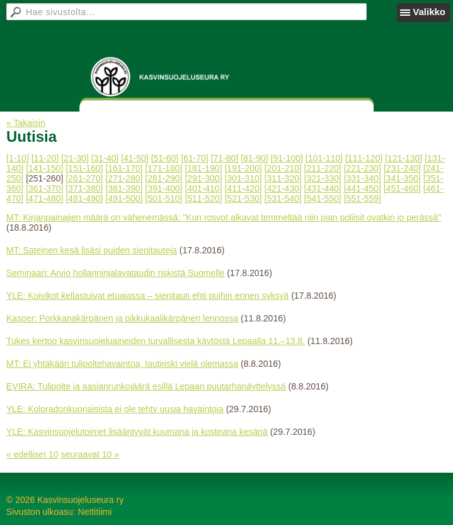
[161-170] (123, 168)
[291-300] (203, 178)
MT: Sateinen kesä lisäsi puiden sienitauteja (91, 250)
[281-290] (163, 178)
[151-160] (84, 168)
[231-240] (402, 168)
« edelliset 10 (32, 454)
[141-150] (44, 168)
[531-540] (283, 198)
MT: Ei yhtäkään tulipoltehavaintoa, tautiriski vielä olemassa (122, 364)
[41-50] (135, 158)
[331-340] (362, 178)
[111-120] (363, 158)
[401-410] (203, 188)
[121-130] (403, 158)
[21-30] (75, 158)
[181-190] (203, 168)
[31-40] (105, 158)
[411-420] (242, 188)
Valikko (429, 11)
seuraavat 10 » (89, 454)
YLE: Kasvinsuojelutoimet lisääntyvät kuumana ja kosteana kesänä (137, 432)
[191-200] (242, 168)
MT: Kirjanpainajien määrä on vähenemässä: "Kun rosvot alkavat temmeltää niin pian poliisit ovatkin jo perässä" (223, 217)
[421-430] (283, 188)
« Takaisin (25, 123)
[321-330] (322, 178)
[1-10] (17, 158)
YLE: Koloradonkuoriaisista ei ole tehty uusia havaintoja (115, 409)
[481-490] (84, 198)
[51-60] (165, 158)
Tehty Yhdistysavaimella (53, 486)
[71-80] (225, 158)
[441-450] (362, 188)
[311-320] (283, 178)
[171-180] (163, 168)
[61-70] (195, 158)
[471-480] (44, 198)
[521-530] (242, 198)
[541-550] (322, 198)
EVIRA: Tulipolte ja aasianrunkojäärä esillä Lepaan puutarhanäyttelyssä (146, 386)
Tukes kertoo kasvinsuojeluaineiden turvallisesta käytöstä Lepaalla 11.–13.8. (155, 341)
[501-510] (163, 198)
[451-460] (402, 188)
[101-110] (324, 158)
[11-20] (45, 158)
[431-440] (322, 188)
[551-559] (362, 198)
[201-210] (283, 168)
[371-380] (84, 188)
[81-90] (254, 158)
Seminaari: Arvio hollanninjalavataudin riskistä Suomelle (115, 273)
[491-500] (123, 198)
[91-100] (287, 158)
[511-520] (203, 198)
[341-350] (402, 178)
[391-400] (163, 188)
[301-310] (242, 178)
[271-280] (123, 178)
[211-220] (322, 168)
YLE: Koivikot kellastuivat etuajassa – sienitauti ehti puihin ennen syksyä (147, 296)
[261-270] (84, 178)
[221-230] (362, 168)
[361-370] (44, 188)
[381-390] (123, 188)
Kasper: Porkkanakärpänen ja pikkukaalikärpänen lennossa (122, 318)
